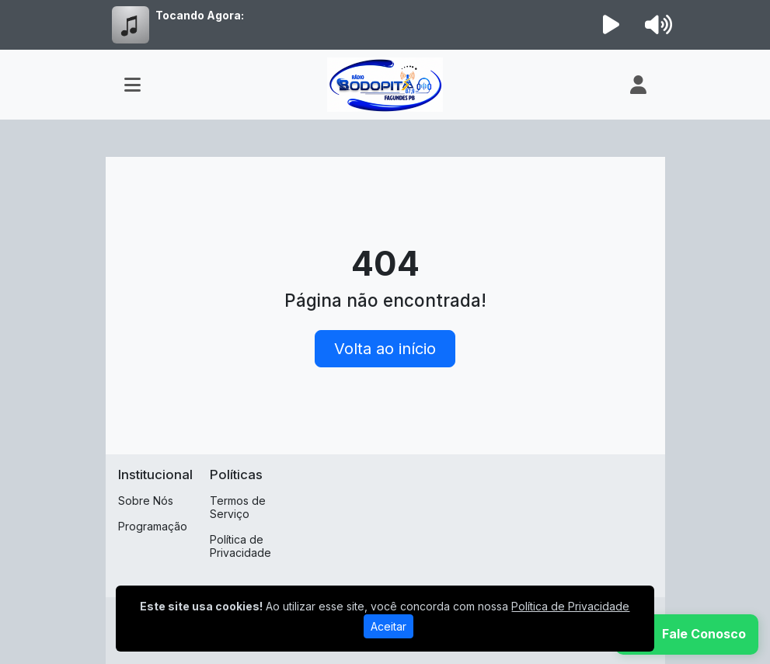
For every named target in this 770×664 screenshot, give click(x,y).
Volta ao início (385, 348)
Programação (152, 526)
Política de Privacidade (240, 546)
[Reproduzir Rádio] (611, 24)
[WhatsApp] (686, 634)
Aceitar (388, 626)
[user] (638, 84)
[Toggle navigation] (132, 84)
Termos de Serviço (238, 507)
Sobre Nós (145, 500)
